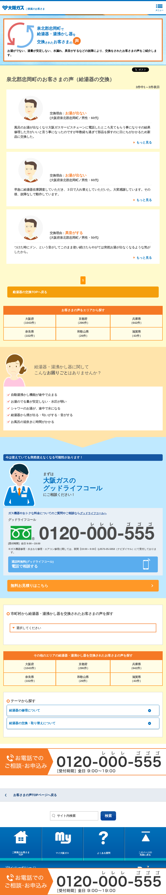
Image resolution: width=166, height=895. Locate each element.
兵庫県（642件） (136, 320)
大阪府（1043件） (29, 320)
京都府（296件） (83, 320)
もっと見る (144, 142)
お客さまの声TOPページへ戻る (35, 795)
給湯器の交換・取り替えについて (32, 723)
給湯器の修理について (24, 710)
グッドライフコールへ (93, 513)
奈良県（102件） (29, 333)
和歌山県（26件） (83, 333)
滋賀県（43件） (136, 333)
